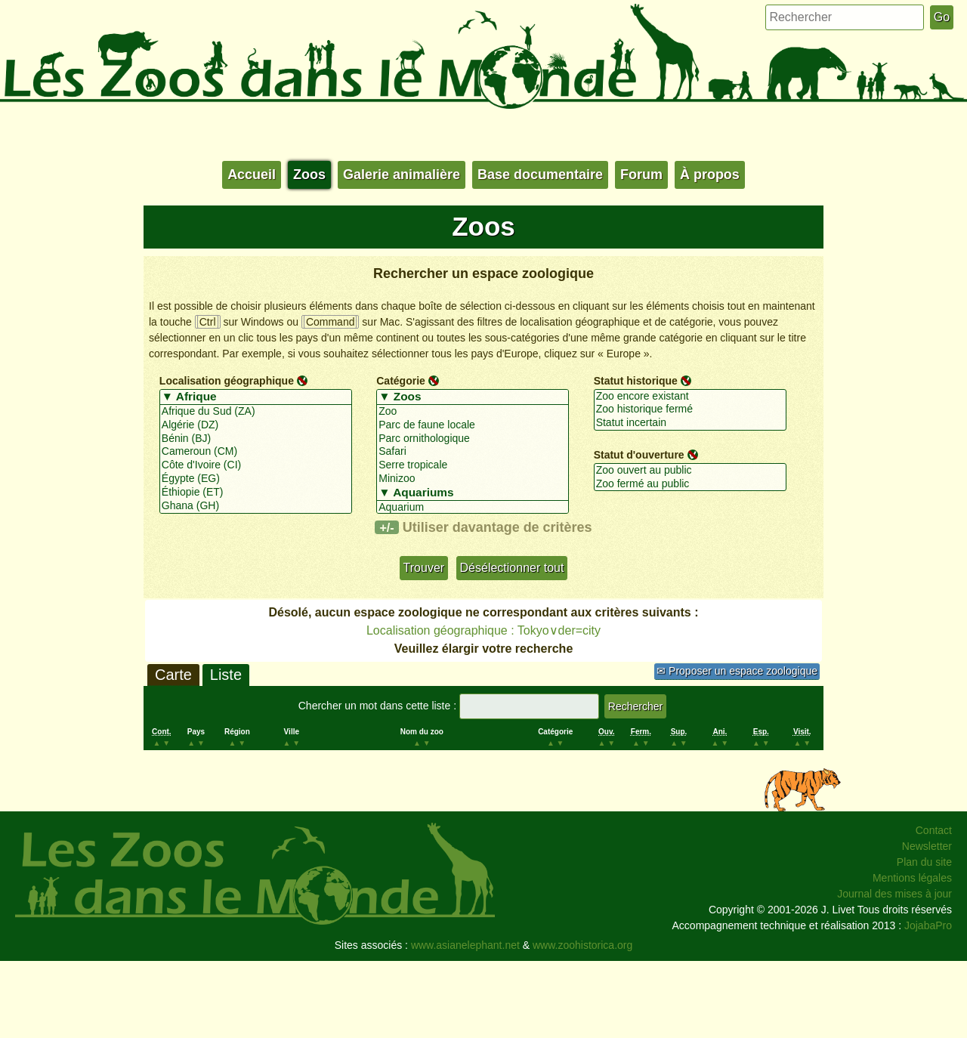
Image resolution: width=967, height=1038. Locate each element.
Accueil (251, 174)
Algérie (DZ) (255, 425)
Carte (173, 674)
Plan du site (924, 862)
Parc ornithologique (472, 439)
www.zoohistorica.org (582, 945)
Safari (472, 452)
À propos (710, 174)
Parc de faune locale (472, 425)
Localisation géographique (226, 381)
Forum (641, 174)
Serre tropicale (472, 465)
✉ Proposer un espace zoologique (737, 671)
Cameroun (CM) (255, 452)
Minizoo (472, 479)
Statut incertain (690, 423)
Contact (934, 830)
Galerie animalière (401, 174)
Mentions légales (912, 878)
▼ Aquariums (472, 493)
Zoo (472, 412)
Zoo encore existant (690, 396)
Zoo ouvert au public (690, 470)
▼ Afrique (255, 397)
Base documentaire (540, 174)
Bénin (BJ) (255, 439)
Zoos (309, 174)
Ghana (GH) (255, 506)
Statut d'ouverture (639, 455)
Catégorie (400, 381)
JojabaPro (928, 925)
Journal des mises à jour (894, 894)
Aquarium (472, 507)
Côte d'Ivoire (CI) (255, 465)
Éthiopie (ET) (255, 492)
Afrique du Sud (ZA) (255, 412)
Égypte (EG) (255, 479)
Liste (226, 674)
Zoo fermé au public (690, 484)
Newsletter (927, 846)
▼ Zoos (472, 397)
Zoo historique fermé (690, 409)
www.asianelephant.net (465, 945)
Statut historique (636, 381)
